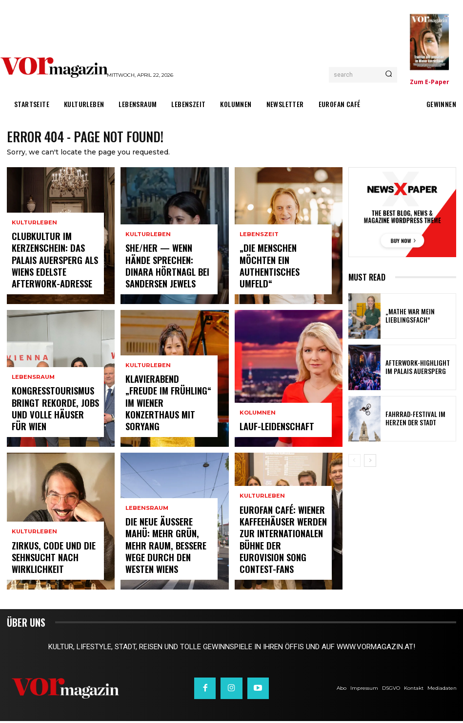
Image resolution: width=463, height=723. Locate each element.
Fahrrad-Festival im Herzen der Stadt (418, 420)
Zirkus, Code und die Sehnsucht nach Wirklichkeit (45, 563)
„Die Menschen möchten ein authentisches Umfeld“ (283, 282)
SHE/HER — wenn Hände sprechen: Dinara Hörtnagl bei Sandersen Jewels (165, 273)
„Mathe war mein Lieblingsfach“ (406, 317)
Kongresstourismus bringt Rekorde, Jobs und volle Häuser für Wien (54, 421)
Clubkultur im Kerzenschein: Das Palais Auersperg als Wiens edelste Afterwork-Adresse (52, 269)
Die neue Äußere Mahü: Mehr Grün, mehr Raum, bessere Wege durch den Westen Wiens (164, 559)
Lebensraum (32, 400)
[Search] (388, 75)
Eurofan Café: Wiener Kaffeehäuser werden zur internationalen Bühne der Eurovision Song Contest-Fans (281, 554)
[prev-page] (354, 462)
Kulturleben (34, 239)
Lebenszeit (259, 266)
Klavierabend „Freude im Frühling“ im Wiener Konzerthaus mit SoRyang (167, 421)
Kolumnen (257, 417)
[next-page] (370, 462)
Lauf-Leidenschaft (270, 429)
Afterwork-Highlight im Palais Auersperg (414, 369)
